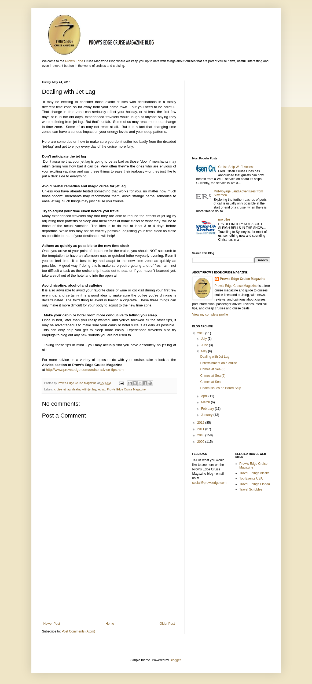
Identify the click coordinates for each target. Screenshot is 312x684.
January (207, 415)
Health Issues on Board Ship (220, 388)
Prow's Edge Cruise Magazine (126, 389)
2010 (201, 435)
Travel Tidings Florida (254, 484)
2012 (201, 423)
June (205, 345)
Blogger (175, 660)
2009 (201, 442)
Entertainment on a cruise (218, 363)
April (204, 396)
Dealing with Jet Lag (214, 357)
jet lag (101, 389)
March (206, 402)
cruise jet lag (62, 389)
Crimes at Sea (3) (212, 369)
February (208, 409)
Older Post (167, 624)
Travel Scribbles (250, 489)
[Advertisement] (109, 577)
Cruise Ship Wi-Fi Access (236, 167)
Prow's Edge (74, 61)
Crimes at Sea (211, 382)
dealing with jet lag (84, 389)
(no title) (224, 219)
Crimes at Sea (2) (213, 376)
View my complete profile (210, 314)
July (204, 339)
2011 (201, 429)
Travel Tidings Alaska (254, 473)
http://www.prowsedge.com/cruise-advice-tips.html (85, 370)
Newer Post (51, 624)
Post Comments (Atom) (78, 631)
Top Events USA (251, 478)
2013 (201, 333)
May (204, 351)
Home (109, 624)
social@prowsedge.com (209, 483)
